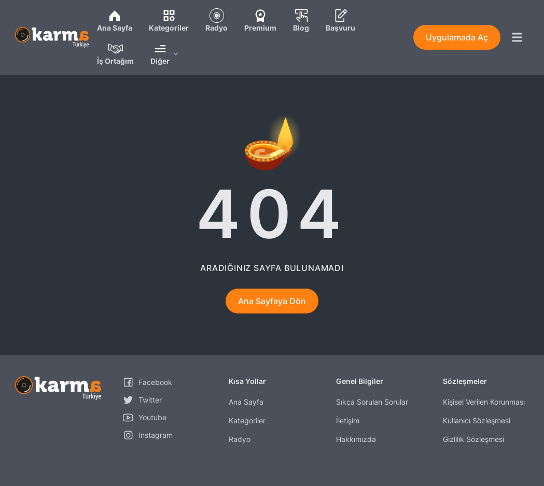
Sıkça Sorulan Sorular (372, 401)
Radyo (239, 439)
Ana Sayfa (246, 401)
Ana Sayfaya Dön (272, 301)
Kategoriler (247, 420)
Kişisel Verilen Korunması (484, 401)
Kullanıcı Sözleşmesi (476, 420)
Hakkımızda (356, 439)
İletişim (347, 420)
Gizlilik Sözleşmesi (473, 439)
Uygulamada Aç (457, 37)
